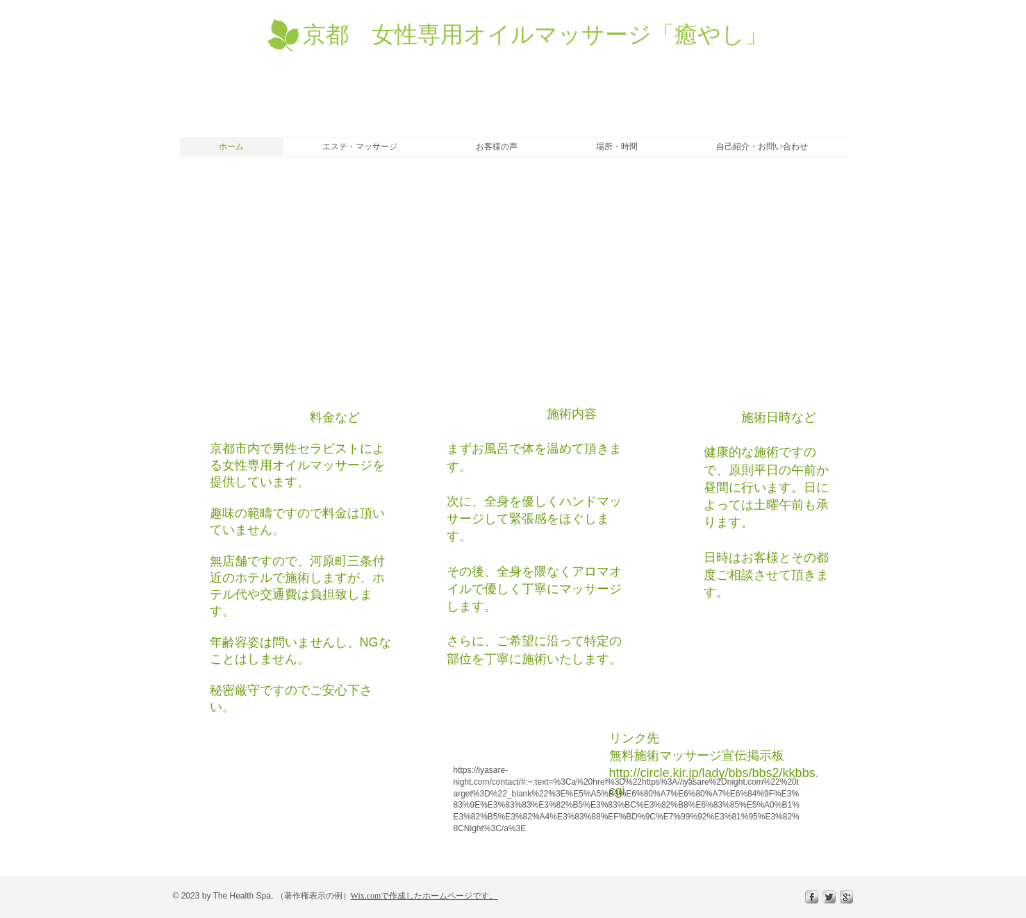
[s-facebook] (811, 896)
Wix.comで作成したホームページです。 (424, 896)
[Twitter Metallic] (829, 896)
